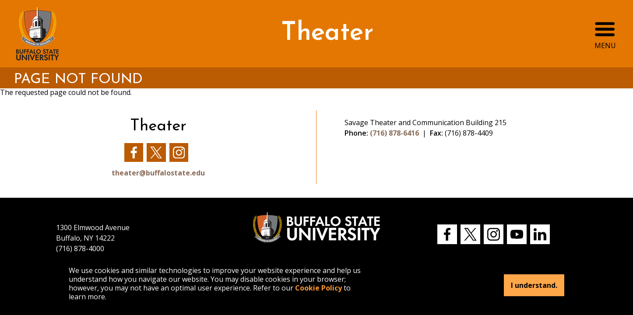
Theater (327, 33)
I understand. (534, 285)
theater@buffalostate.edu (158, 173)
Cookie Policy (318, 288)
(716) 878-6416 (394, 133)
